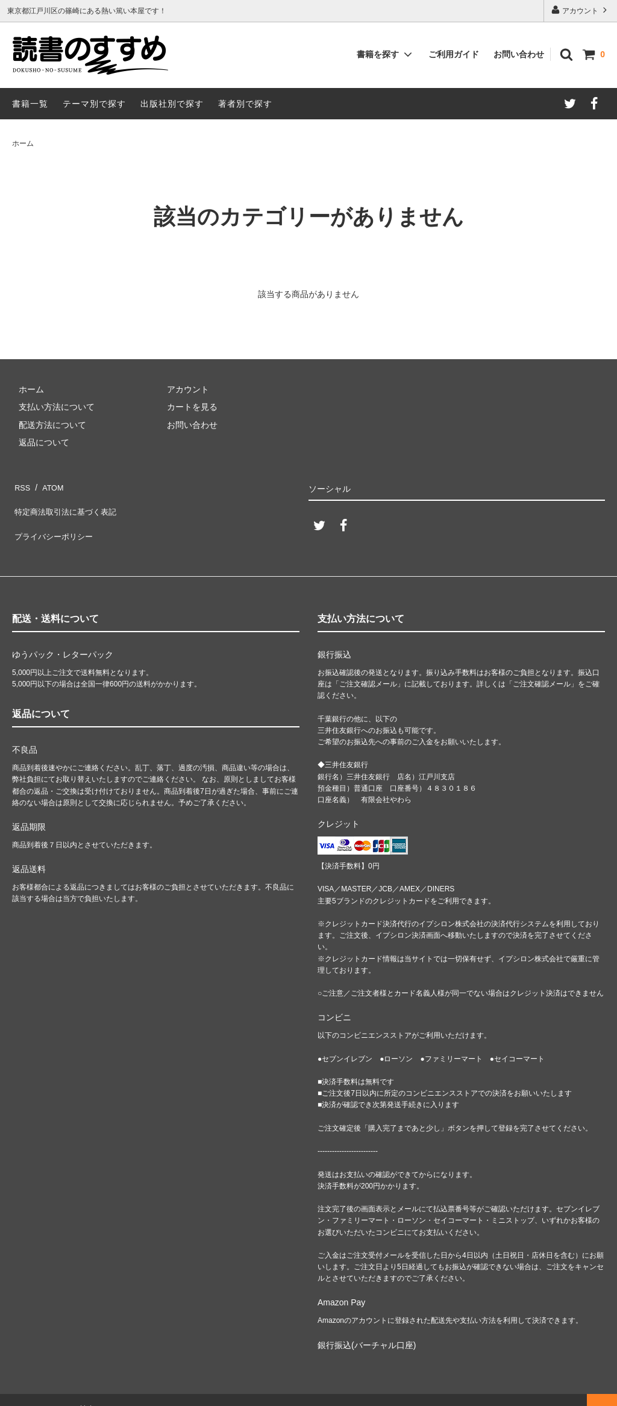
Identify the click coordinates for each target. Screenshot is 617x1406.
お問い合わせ (518, 54)
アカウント (580, 10)
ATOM (48, 484)
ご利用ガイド (453, 54)
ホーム (23, 143)
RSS (21, 484)
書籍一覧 (30, 103)
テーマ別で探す (94, 103)
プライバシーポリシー (54, 520)
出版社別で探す (172, 103)
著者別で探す (245, 103)
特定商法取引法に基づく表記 (67, 502)
